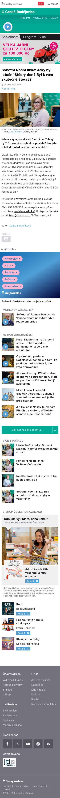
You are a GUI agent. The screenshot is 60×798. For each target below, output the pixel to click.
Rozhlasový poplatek (43, 704)
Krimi (9, 265)
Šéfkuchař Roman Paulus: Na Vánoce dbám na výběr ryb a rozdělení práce (35, 318)
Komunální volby (13, 684)
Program (25, 18)
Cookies (7, 786)
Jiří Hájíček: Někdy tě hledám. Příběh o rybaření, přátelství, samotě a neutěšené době (36, 410)
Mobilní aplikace (12, 725)
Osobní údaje (22, 786)
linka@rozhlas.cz (19, 215)
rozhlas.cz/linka (24, 211)
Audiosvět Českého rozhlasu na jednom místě (26, 301)
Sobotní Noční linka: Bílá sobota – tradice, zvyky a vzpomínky (33, 495)
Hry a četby (12, 258)
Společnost (10, 37)
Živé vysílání (13, 286)
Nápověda (37, 684)
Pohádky (11, 272)
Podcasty (8, 720)
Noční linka (8, 88)
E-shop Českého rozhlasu (22, 511)
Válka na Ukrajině (13, 680)
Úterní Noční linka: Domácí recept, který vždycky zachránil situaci (37, 449)
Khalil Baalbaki (16, 132)
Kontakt (36, 699)
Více (44, 37)
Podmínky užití (40, 786)
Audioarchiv (40, 18)
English (6, 789)
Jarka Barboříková (20, 225)
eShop (7, 694)
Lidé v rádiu (38, 689)
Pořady (10, 279)
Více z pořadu (13, 440)
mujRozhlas (8, 249)
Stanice (7, 689)
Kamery (54, 18)
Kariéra (35, 694)
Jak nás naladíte (40, 680)
